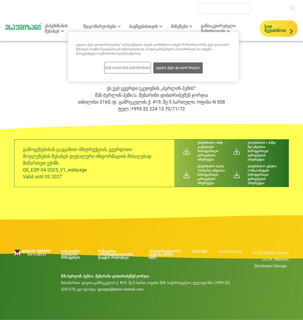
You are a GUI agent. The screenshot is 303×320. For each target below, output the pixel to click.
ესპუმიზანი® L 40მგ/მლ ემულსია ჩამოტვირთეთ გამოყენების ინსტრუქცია (262, 151)
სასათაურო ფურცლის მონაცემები (70, 254)
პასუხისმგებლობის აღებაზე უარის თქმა (165, 254)
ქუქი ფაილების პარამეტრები (127, 67)
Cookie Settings (230, 251)
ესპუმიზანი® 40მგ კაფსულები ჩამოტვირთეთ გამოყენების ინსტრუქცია (210, 151)
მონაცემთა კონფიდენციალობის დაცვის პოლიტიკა (115, 254)
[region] (153, 57)
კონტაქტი (199, 251)
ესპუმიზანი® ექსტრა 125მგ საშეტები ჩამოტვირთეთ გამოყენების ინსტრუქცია (262, 175)
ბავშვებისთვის (143, 26)
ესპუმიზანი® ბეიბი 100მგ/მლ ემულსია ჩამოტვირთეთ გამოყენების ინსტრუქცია (211, 175)
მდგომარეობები (99, 26)
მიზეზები (179, 26)
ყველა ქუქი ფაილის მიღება (178, 68)
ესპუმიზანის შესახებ (56, 29)
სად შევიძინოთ (275, 28)
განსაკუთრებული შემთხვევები (218, 29)
